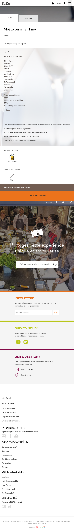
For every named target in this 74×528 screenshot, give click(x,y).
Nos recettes (7, 455)
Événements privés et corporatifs (38, 264)
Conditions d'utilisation (11, 489)
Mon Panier (6, 485)
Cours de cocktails (9, 413)
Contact (5, 467)
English (6, 398)
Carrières (5, 451)
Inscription (6, 477)
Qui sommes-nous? (9, 447)
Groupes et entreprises (11, 421)
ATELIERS (6, 3)
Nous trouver (23, 375)
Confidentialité (8, 493)
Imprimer (28, 18)
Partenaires (6, 463)
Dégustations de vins (10, 417)
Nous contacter (24, 369)
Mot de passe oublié (10, 481)
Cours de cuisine (8, 409)
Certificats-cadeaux (10, 459)
